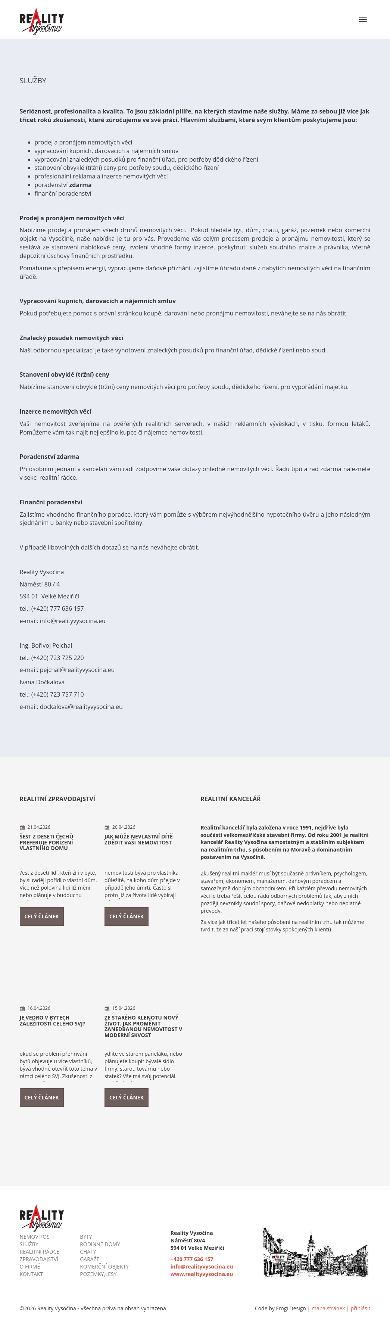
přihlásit (361, 1308)
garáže (89, 1259)
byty (86, 1236)
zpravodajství (39, 1259)
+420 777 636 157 (192, 1259)
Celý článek (42, 916)
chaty (88, 1251)
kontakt (31, 1273)
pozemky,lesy (98, 1273)
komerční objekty (104, 1266)
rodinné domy (100, 1244)
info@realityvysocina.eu (202, 1266)
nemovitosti (37, 1236)
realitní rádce (40, 1251)
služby (29, 1244)
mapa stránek (329, 1308)
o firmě (30, 1266)
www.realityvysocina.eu (202, 1273)
